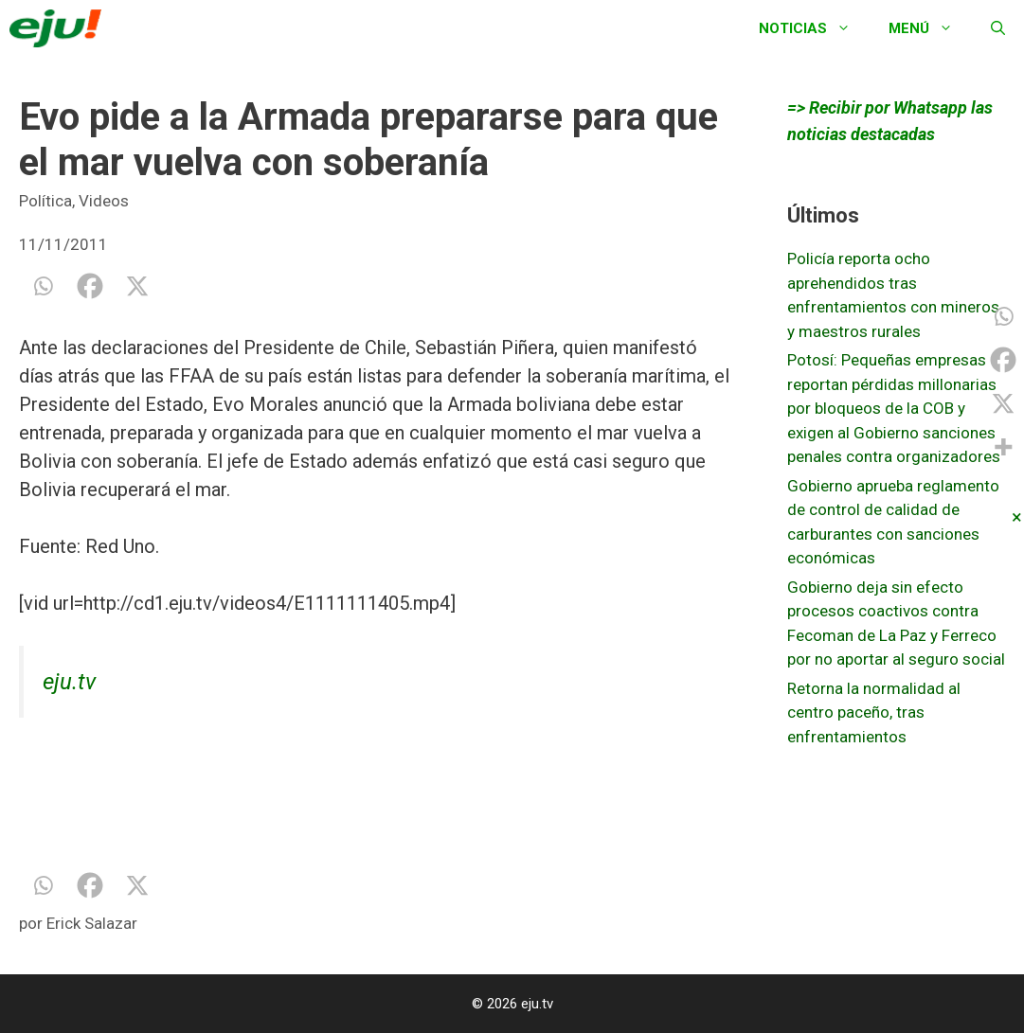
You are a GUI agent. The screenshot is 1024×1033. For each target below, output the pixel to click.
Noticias (814, 28)
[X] (137, 286)
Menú (930, 28)
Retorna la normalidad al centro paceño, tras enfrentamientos (874, 712)
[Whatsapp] (42, 286)
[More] (1003, 447)
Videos (104, 200)
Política (45, 200)
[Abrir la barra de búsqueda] (998, 28)
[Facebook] (90, 286)
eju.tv (69, 681)
